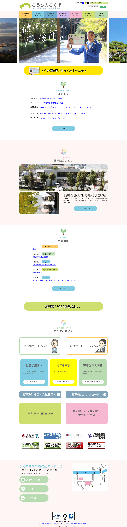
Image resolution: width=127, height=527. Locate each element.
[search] (93, 7)
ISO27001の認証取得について (79, 523)
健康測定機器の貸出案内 (41, 257)
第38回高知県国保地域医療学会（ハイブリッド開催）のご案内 (62, 114)
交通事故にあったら (36, 346)
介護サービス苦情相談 (84, 346)
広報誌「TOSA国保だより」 (63, 306)
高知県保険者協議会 (40, 413)
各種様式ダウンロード (85, 394)
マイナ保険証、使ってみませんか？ (63, 70)
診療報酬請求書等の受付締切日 (51, 98)
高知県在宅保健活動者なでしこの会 (87, 413)
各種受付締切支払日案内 (39, 394)
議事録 (35, 249)
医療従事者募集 (93, 374)
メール (30, 489)
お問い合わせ (33, 479)
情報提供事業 (37, 272)
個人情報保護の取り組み (46, 523)
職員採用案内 (34, 374)
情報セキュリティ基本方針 (62, 523)
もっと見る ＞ (63, 128)
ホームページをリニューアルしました (53, 118)
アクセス (31, 498)
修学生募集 (63, 374)
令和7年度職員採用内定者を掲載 (51, 103)
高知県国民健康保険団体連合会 (41, 467)
